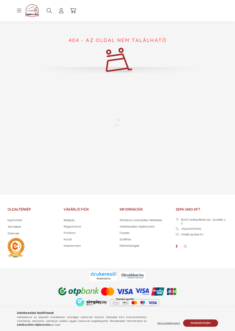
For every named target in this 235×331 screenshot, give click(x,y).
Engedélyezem (200, 323)
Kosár (68, 239)
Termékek (14, 227)
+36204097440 (191, 229)
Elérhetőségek (129, 246)
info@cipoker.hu (192, 234)
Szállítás (125, 239)
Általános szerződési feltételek (141, 220)
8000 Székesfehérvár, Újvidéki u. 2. (203, 221)
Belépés (69, 220)
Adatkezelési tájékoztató (137, 226)
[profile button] (61, 10)
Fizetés (124, 233)
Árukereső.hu (103, 278)
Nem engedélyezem (168, 323)
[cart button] (73, 10)
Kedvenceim (72, 246)
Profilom (70, 233)
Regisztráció (72, 226)
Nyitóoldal (14, 220)
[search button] (49, 10)
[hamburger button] (19, 10)
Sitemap (13, 233)
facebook (176, 246)
